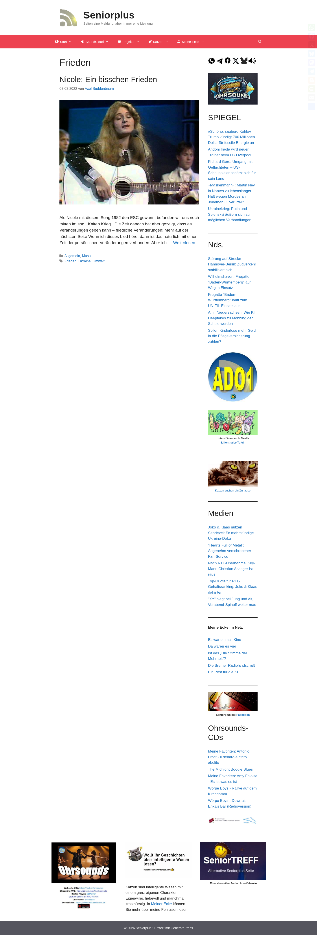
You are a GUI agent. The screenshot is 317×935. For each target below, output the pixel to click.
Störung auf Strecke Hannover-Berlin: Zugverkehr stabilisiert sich (232, 264)
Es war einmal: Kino (224, 640)
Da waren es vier (222, 646)
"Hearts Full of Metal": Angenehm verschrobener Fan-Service (229, 551)
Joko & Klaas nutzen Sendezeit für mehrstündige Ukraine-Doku (231, 533)
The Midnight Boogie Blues (230, 769)
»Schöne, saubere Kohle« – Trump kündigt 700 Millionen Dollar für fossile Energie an (231, 137)
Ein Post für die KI (223, 672)
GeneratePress (182, 928)
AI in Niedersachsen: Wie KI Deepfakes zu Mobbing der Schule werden (231, 318)
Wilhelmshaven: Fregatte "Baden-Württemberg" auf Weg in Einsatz (229, 282)
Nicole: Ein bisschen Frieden (108, 79)
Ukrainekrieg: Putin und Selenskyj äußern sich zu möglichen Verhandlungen (229, 214)
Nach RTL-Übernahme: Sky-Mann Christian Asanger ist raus (231, 568)
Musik (86, 256)
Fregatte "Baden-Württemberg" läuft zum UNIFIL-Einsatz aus (227, 300)
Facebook (243, 714)
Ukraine (84, 261)
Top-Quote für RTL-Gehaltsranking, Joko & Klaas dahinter (232, 586)
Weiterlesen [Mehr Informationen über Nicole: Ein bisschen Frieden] (184, 242)
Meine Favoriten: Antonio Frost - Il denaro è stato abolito (228, 757)
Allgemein (72, 256)
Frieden (71, 261)
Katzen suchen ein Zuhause (233, 490)
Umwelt (99, 261)
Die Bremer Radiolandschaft (231, 665)
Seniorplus (109, 15)
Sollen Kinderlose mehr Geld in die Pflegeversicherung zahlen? (232, 336)
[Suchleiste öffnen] (259, 41)
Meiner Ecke (161, 904)
